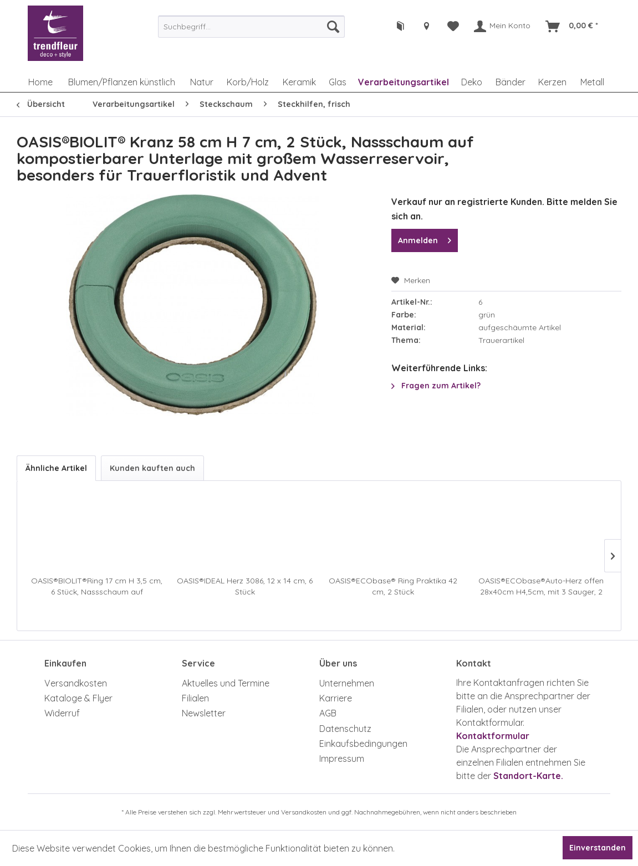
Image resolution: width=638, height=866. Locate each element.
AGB (327, 713)
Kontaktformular (492, 735)
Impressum (341, 758)
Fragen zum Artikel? (436, 386)
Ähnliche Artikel (56, 468)
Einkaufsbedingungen (363, 743)
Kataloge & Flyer (78, 698)
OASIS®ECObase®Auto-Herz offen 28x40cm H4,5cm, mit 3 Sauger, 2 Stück (541, 586)
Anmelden (424, 238)
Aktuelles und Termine (225, 683)
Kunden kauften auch (152, 468)
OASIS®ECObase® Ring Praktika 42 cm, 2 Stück (393, 586)
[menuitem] (251, 27)
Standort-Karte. (528, 775)
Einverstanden (597, 848)
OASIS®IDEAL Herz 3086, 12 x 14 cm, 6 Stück (245, 586)
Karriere (335, 698)
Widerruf (62, 713)
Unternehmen (346, 683)
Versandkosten (75, 683)
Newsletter (204, 713)
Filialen (195, 698)
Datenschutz (345, 728)
